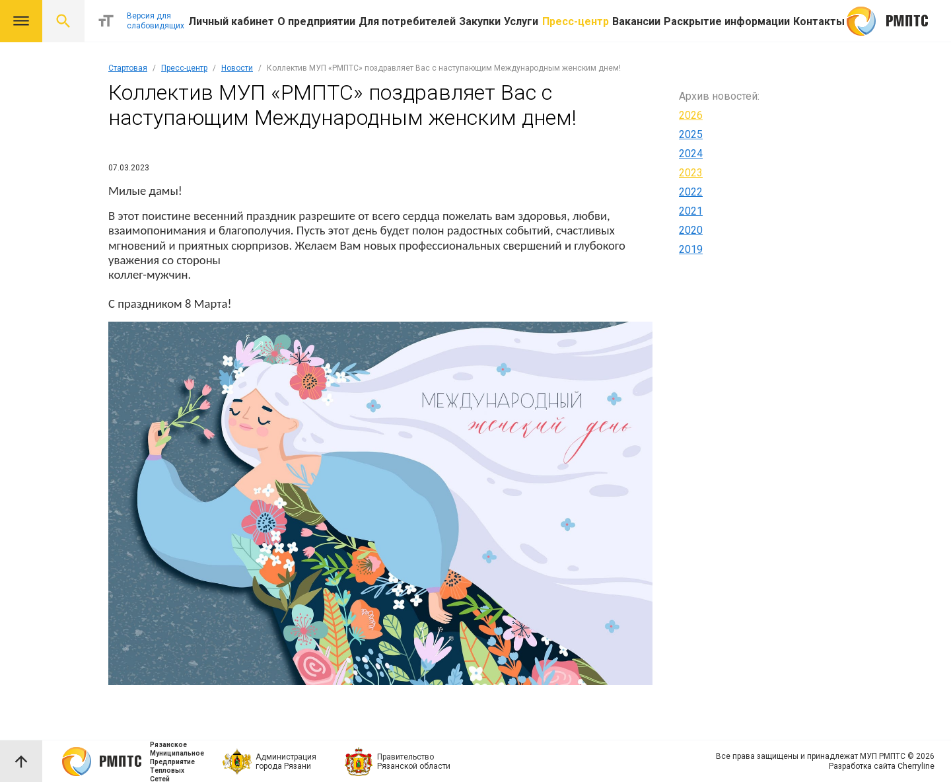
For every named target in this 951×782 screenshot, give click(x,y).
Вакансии (636, 21)
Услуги (521, 21)
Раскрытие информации (727, 21)
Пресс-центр (575, 21)
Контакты (819, 21)
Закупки (480, 21)
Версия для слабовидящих (155, 20)
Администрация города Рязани (286, 761)
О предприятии (316, 21)
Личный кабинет (231, 21)
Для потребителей (407, 21)
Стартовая (127, 68)
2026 (691, 115)
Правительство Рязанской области (413, 761)
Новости (237, 68)
